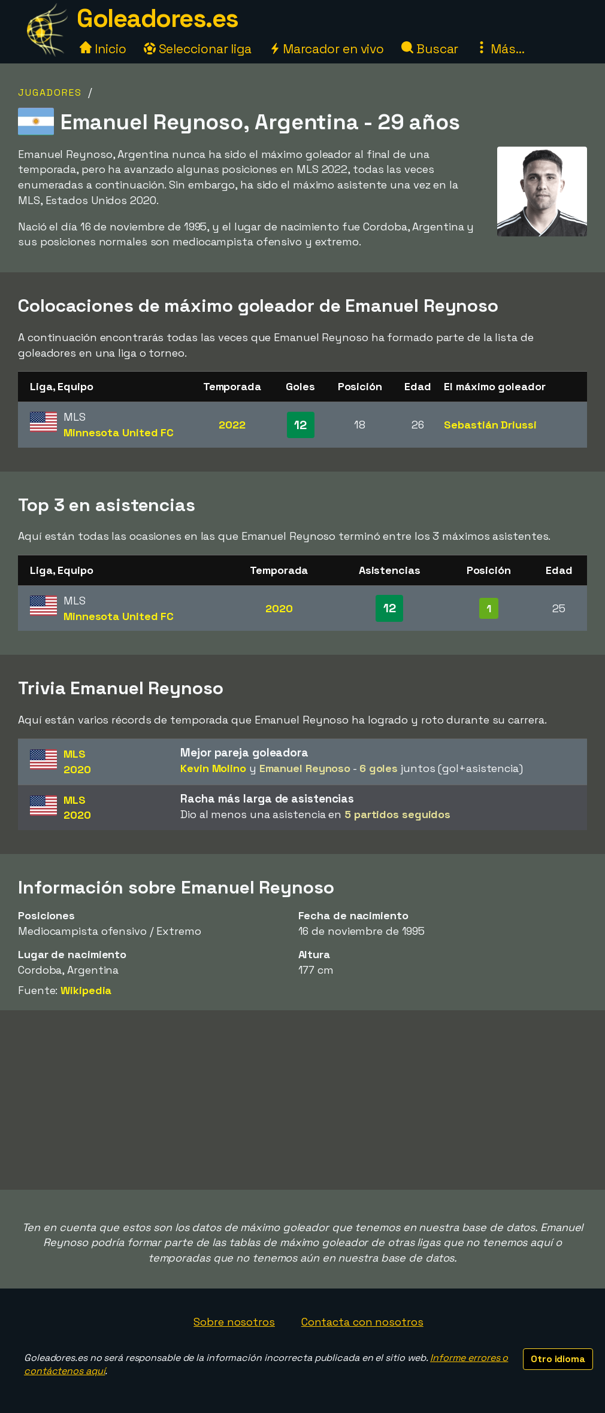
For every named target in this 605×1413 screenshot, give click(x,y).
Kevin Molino (213, 768)
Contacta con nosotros (362, 1322)
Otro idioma (558, 1359)
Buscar (429, 49)
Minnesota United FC (118, 432)
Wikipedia (85, 990)
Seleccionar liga (198, 49)
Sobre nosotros (234, 1322)
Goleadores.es (157, 18)
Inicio (103, 49)
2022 (232, 425)
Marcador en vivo (326, 49)
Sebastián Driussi (490, 425)
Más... (500, 49)
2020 (279, 608)
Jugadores (50, 92)
